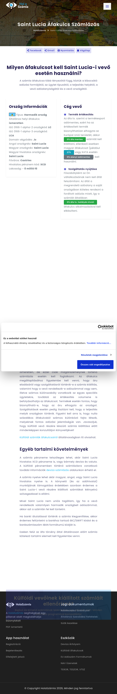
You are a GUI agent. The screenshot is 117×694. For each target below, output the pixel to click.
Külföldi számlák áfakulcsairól (39, 437)
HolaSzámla (39, 30)
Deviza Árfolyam (70, 644)
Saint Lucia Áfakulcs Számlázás (67, 30)
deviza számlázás (57, 470)
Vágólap (83, 50)
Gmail (50, 50)
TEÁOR (64, 669)
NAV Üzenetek (69, 663)
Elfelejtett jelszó (15, 656)
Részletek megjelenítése (94, 354)
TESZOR (73, 669)
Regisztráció (13, 644)
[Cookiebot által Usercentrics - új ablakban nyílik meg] (100, 327)
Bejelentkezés (14, 650)
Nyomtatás (66, 50)
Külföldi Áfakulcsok (72, 650)
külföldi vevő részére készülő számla (52, 426)
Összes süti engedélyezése (95, 364)
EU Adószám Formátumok (76, 656)
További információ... (99, 343)
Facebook (34, 50)
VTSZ (82, 669)
